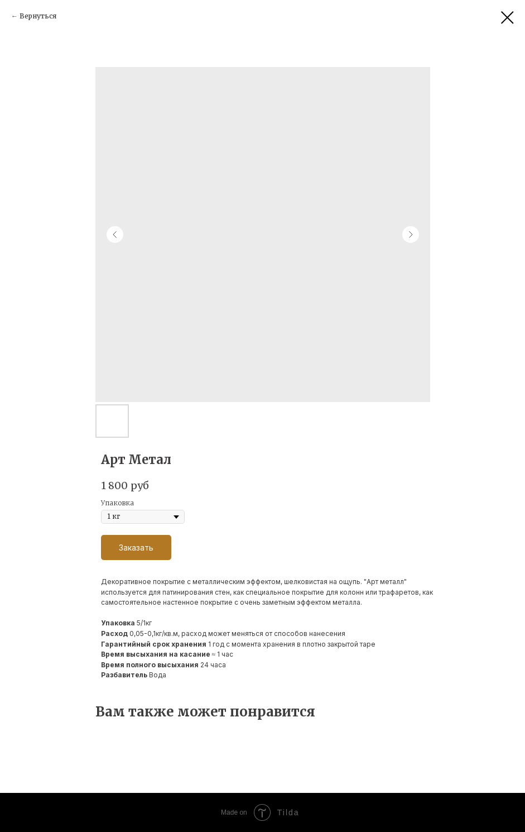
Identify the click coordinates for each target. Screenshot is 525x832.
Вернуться (38, 16)
